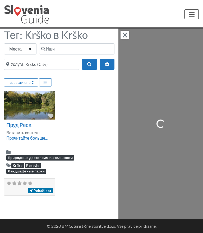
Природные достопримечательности (40, 158)
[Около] (41, 64)
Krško (17, 165)
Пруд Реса (18, 125)
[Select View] (45, 82)
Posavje (32, 165)
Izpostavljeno (21, 82)
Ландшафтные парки (26, 171)
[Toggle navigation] (191, 14)
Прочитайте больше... (27, 137)
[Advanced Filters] (107, 64)
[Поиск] (89, 64)
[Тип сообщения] (20, 48)
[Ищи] (76, 48)
